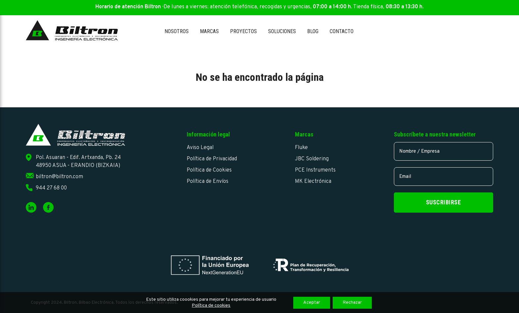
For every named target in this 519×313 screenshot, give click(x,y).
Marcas (209, 31)
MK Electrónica (313, 181)
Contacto (342, 31)
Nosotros (177, 31)
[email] (443, 176)
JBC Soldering (312, 159)
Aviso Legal (200, 147)
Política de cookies (211, 305)
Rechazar (352, 302)
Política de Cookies (209, 170)
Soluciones (282, 31)
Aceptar (311, 302)
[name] (443, 151)
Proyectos (243, 31)
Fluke (301, 147)
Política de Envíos (207, 181)
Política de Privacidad (212, 159)
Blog (312, 31)
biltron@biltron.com (59, 177)
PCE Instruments (315, 170)
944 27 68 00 (51, 188)
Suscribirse (443, 202)
